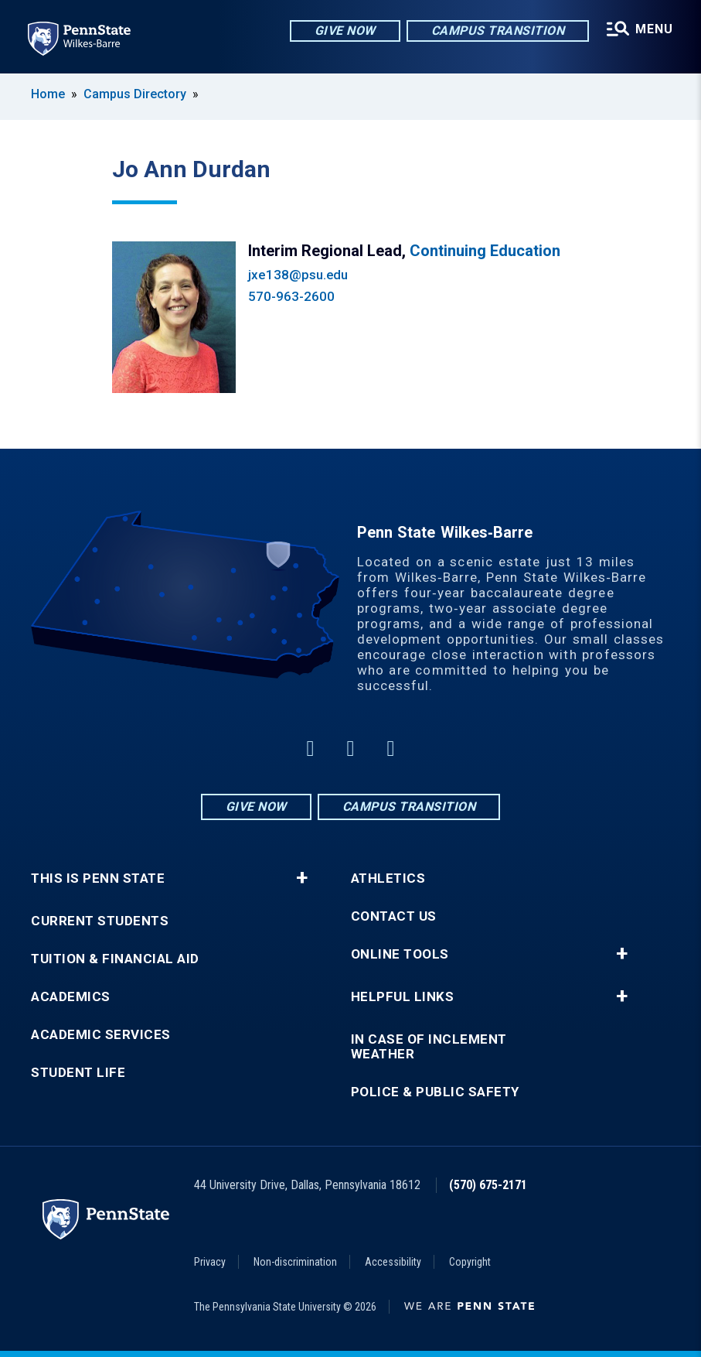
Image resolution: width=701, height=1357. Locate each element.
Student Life (78, 1072)
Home (48, 94)
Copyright (470, 1262)
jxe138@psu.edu (298, 274)
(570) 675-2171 (488, 1185)
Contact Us (394, 916)
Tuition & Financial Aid (115, 959)
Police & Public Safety (435, 1092)
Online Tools (400, 954)
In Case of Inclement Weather (429, 1046)
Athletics (388, 878)
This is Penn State (98, 878)
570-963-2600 (291, 296)
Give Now (345, 30)
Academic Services (101, 1034)
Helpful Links (402, 997)
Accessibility (393, 1262)
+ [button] (302, 878)
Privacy (210, 1262)
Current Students (99, 921)
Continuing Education (485, 250)
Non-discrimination (295, 1262)
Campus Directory (134, 94)
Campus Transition (498, 30)
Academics (71, 997)
